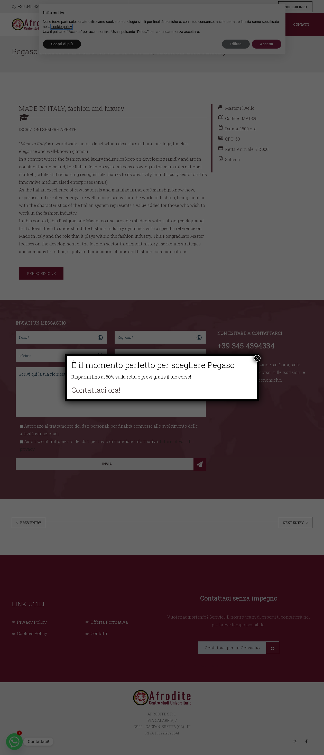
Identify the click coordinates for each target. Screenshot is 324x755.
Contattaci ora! (95, 390)
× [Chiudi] (257, 358)
